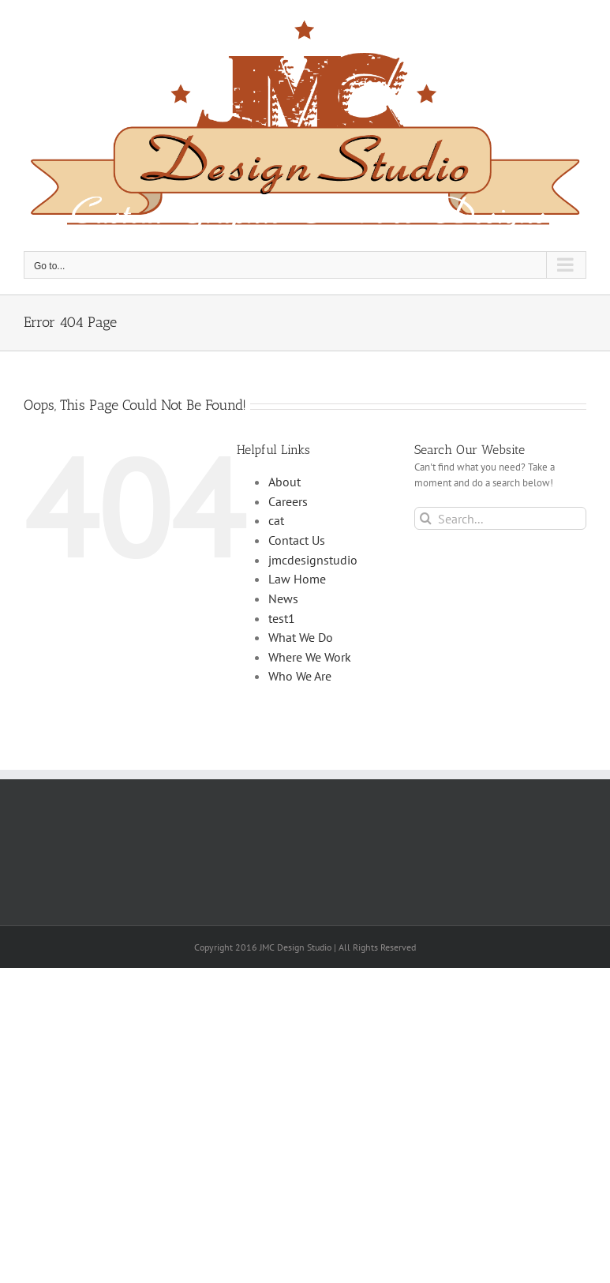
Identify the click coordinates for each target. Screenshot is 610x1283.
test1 (281, 618)
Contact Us (296, 540)
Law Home (297, 579)
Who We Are (299, 676)
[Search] (425, 518)
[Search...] (500, 518)
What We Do (300, 637)
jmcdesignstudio (312, 560)
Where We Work (309, 657)
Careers (288, 501)
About (284, 482)
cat (276, 520)
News (283, 598)
